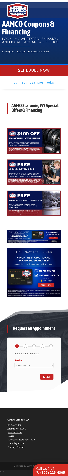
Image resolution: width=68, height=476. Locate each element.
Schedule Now (34, 70)
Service (19, 360)
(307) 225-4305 (50, 470)
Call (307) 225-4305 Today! (35, 82)
